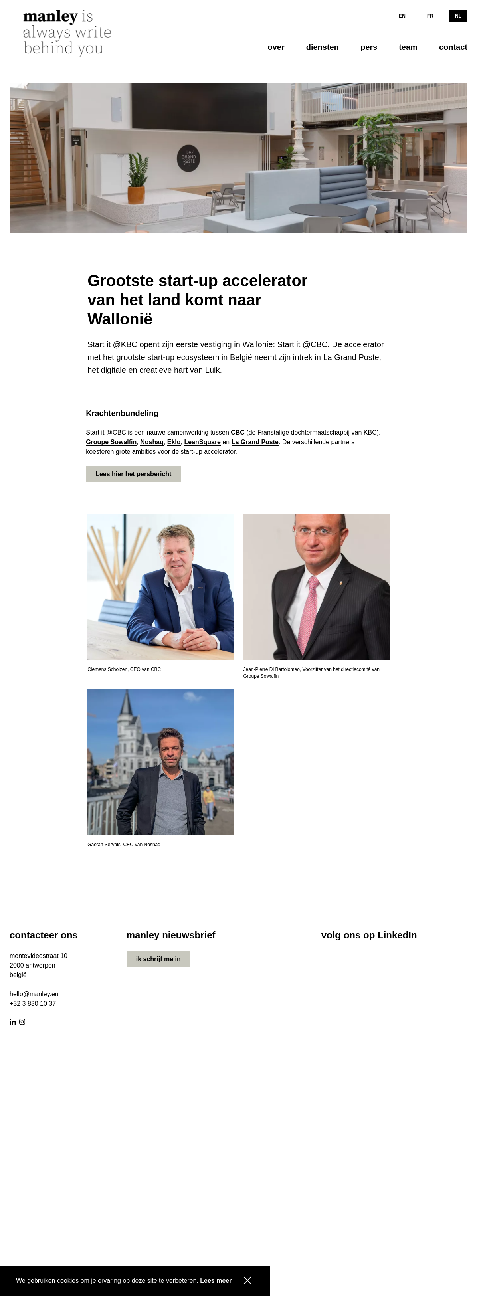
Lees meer (216, 1281)
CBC (238, 432)
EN (402, 16)
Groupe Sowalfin (111, 442)
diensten (322, 47)
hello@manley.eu (34, 994)
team (408, 47)
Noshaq (152, 442)
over (275, 47)
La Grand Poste (255, 442)
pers (368, 47)
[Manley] (69, 33)
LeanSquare (202, 442)
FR (430, 16)
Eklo (174, 442)
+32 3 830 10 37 (33, 1003)
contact (453, 47)
